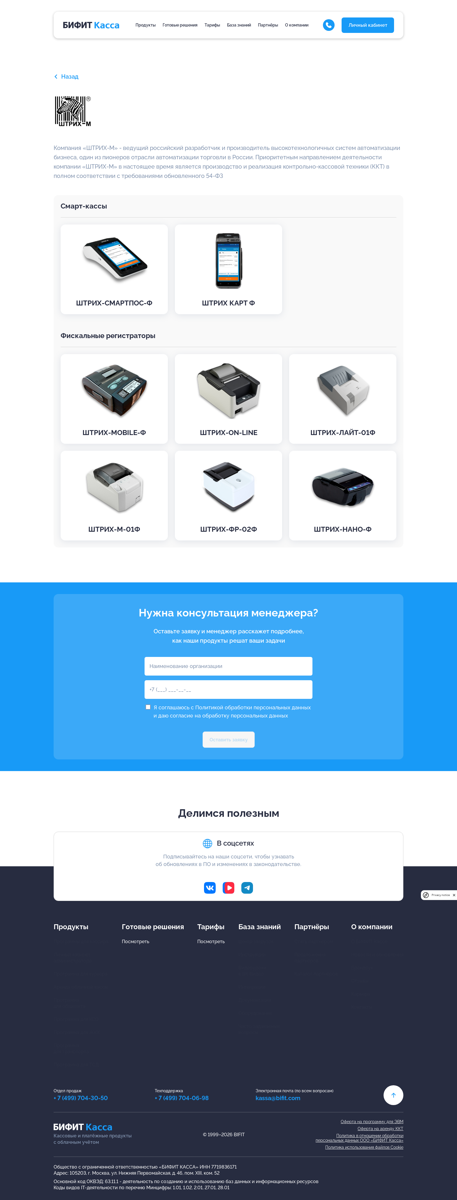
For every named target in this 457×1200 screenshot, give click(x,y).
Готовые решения (180, 25)
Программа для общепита (69, 1003)
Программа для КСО (76, 1019)
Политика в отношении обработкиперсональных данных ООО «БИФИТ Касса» (359, 1138)
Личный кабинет (368, 25)
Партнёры (268, 25)
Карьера (360, 994)
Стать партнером (313, 941)
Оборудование (255, 1013)
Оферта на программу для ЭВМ (372, 1121)
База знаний (239, 25)
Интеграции (252, 987)
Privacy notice (441, 895)
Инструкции (252, 954)
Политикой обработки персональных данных (253, 707)
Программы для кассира (81, 941)
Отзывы (359, 981)
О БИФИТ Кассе (369, 941)
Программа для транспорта (71, 1048)
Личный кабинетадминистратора (73, 958)
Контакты (361, 1007)
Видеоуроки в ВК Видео (252, 971)
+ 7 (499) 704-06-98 (182, 1098)
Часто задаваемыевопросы (259, 1029)
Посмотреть (135, 941)
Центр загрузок (256, 941)
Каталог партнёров (316, 974)
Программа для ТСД (76, 1065)
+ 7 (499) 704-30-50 (81, 1098)
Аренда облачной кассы (81, 987)
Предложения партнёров (310, 958)
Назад (66, 76)
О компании (296, 25)
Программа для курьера (81, 974)
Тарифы (212, 25)
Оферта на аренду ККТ (380, 1128)
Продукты (146, 25)
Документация (254, 1000)
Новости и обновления (377, 954)
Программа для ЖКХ (77, 1032)
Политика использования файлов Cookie (364, 1147)
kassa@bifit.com (278, 1098)
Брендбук (362, 968)
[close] (454, 895)
